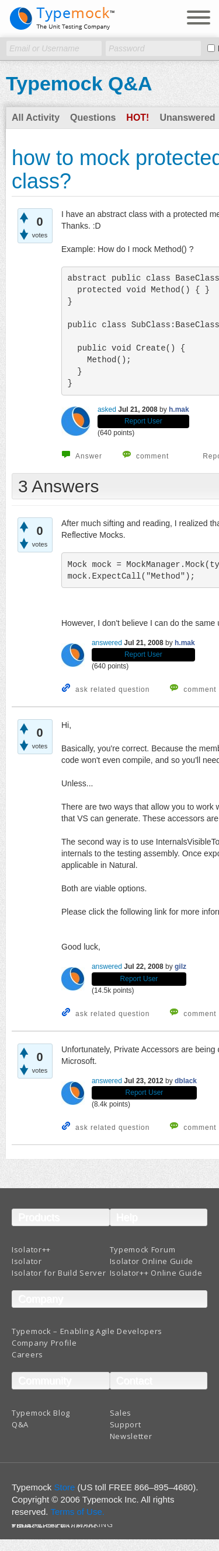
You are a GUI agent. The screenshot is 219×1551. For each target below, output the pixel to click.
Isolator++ (31, 1249)
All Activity (36, 117)
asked (107, 409)
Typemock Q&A (79, 83)
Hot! (137, 117)
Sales (121, 1413)
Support (125, 1424)
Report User (143, 421)
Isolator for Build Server (59, 1273)
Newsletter (131, 1436)
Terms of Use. (77, 1512)
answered (107, 643)
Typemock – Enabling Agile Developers (87, 1331)
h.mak (179, 409)
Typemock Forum (143, 1249)
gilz (180, 966)
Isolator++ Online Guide (156, 1273)
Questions (93, 117)
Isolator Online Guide (152, 1261)
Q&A (20, 1424)
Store (64, 1487)
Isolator (27, 1261)
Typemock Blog (41, 1413)
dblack (186, 1081)
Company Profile (44, 1343)
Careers (27, 1354)
